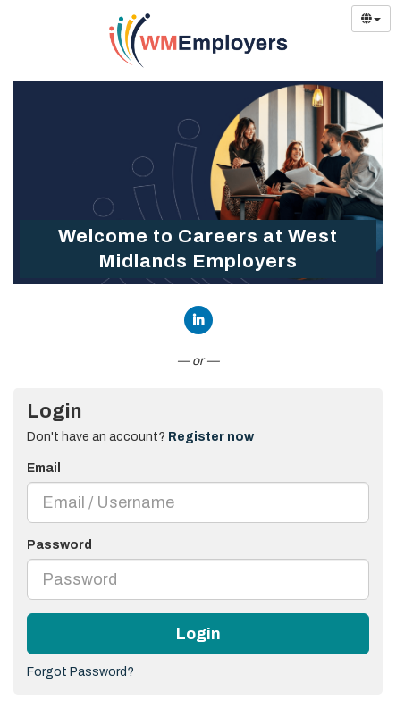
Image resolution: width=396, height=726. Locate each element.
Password (59, 545)
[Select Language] (371, 18)
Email (44, 468)
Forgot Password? (80, 672)
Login (198, 634)
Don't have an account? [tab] (140, 436)
